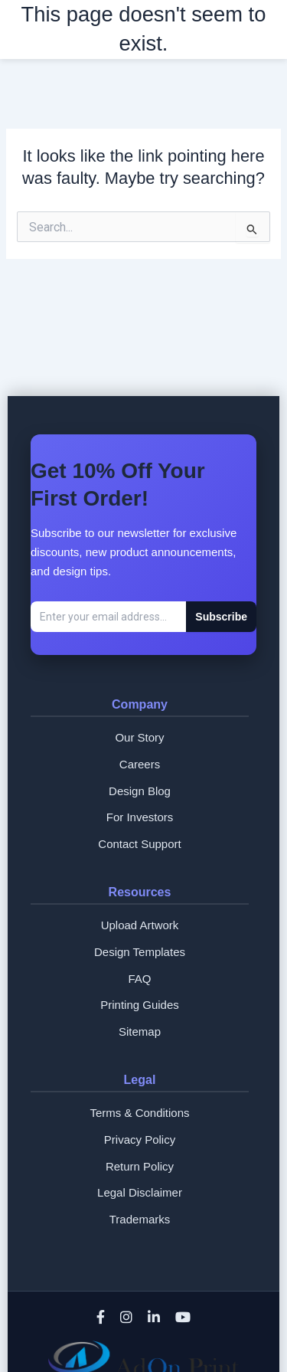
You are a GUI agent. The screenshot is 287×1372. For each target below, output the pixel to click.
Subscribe (221, 617)
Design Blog (140, 790)
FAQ (139, 978)
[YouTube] (183, 1318)
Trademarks (139, 1219)
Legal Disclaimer (139, 1192)
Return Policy (140, 1166)
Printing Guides (139, 1004)
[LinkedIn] (154, 1318)
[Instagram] (126, 1318)
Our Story (139, 737)
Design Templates (139, 951)
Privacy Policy (139, 1139)
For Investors (140, 817)
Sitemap (140, 1031)
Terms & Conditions (139, 1112)
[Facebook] (100, 1318)
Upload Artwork (140, 925)
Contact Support (139, 843)
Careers (139, 764)
